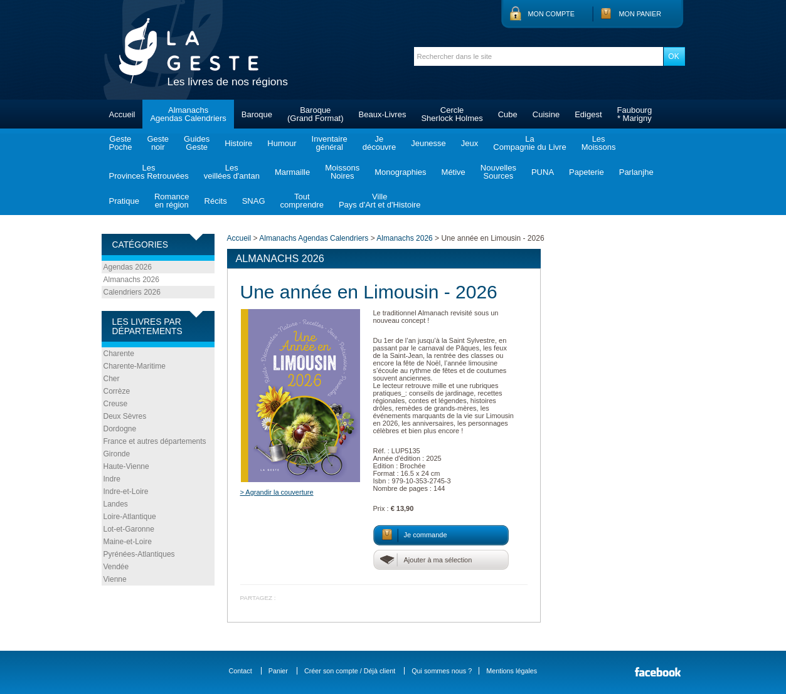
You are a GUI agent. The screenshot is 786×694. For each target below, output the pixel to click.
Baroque (257, 114)
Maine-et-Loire (128, 541)
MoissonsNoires (342, 172)
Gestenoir (158, 143)
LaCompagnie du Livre (529, 143)
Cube (508, 114)
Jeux (469, 143)
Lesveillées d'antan (232, 172)
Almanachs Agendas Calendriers (313, 238)
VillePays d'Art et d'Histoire (380, 200)
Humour (281, 143)
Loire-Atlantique (130, 516)
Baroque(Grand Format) (315, 114)
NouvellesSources (498, 172)
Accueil (122, 114)
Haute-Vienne (126, 466)
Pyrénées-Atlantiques (139, 554)
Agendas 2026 (128, 267)
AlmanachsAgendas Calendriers (188, 114)
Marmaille (292, 172)
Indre (112, 479)
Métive (453, 172)
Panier (278, 671)
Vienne (115, 579)
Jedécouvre (379, 143)
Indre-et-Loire (126, 491)
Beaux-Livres (382, 114)
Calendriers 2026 (132, 292)
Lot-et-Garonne (129, 529)
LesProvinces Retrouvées (149, 172)
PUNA (542, 172)
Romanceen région (171, 200)
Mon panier (640, 14)
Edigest (588, 114)
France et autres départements (155, 441)
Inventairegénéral (330, 143)
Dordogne (120, 428)
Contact (240, 671)
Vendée (116, 566)
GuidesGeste (197, 143)
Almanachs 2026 (131, 279)
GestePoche (120, 143)
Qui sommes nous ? (442, 671)
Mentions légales (511, 671)
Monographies (400, 172)
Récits (215, 201)
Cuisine (546, 114)
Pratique (124, 201)
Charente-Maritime (135, 366)
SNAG (253, 201)
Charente (119, 353)
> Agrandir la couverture (277, 492)
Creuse (116, 403)
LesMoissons (599, 143)
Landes (116, 504)
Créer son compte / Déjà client (349, 671)
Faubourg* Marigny (634, 114)
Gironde (117, 454)
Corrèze (117, 391)
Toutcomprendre (302, 200)
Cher (112, 378)
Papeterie (586, 172)
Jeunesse (428, 143)
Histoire (238, 143)
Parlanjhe (636, 172)
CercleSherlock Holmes (451, 114)
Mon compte (551, 14)
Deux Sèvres (125, 416)
